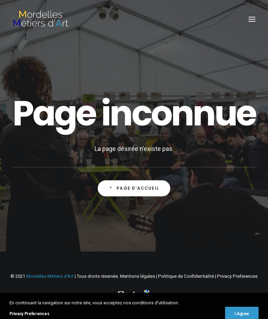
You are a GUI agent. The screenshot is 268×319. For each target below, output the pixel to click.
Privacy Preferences (237, 276)
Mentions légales (137, 276)
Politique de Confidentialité (186, 276)
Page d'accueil (134, 188)
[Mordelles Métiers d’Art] (40, 19)
